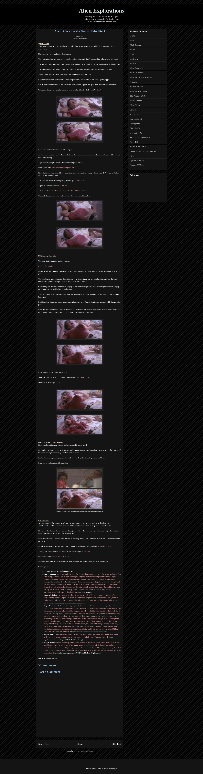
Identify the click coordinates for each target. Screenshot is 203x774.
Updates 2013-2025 (137, 161)
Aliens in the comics (138, 147)
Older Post (116, 744)
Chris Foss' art (135, 128)
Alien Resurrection (137, 68)
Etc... (132, 156)
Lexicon (133, 110)
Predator (133, 54)
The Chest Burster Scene (80, 38)
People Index (135, 114)
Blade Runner (135, 45)
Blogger (114, 768)
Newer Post (43, 744)
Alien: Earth (135, 105)
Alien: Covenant (136, 87)
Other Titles (134, 142)
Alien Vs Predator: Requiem (141, 77)
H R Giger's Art (136, 133)
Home (80, 744)
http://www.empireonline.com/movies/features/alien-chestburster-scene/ (67, 603)
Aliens (132, 50)
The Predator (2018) (138, 96)
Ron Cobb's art (136, 119)
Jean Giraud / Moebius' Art (140, 137)
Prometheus (134, 82)
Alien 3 (133, 64)
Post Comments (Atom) (84, 751)
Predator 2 (134, 59)
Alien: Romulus (136, 100)
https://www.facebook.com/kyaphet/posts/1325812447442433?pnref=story (63, 640)
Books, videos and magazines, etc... (144, 151)
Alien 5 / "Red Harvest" (139, 91)
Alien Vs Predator (137, 73)
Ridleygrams (135, 124)
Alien (132, 40)
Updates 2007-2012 (137, 165)
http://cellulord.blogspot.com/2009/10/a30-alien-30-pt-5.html (77, 653)
